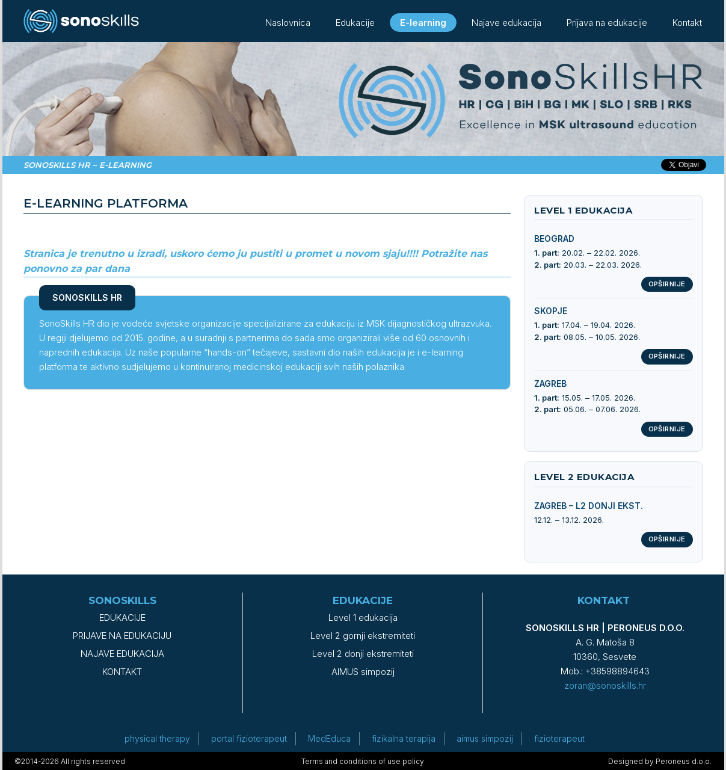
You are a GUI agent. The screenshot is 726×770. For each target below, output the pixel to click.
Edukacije (355, 22)
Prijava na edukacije (607, 22)
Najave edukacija (506, 22)
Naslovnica (287, 22)
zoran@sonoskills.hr (605, 685)
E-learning (423, 22)
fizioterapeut (559, 738)
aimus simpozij (485, 738)
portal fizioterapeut (249, 738)
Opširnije (667, 284)
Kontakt (687, 22)
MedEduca (329, 738)
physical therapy (157, 738)
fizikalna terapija (403, 738)
